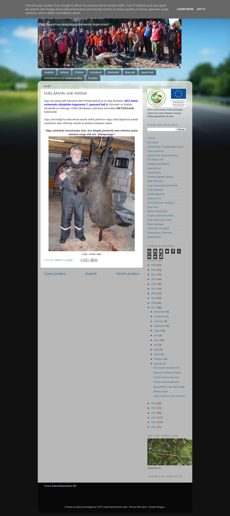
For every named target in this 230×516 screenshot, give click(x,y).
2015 (154, 408)
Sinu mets (152, 207)
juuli (156, 335)
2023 (154, 279)
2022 (154, 284)
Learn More (185, 9)
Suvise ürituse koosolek (166, 377)
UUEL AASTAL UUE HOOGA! (169, 396)
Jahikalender (154, 172)
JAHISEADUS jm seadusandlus (63, 78)
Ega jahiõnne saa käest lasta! (169, 386)
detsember (160, 311)
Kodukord (95, 72)
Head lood (147, 72)
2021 (154, 288)
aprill (157, 349)
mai (156, 344)
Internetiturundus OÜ (64, 486)
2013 (154, 417)
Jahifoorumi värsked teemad (162, 155)
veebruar (159, 359)
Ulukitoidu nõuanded (158, 228)
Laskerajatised (155, 189)
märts (157, 354)
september (160, 326)
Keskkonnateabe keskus (160, 176)
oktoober (159, 321)
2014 (154, 412)
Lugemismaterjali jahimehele (162, 185)
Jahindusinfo (154, 237)
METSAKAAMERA (157, 211)
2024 (154, 274)
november (159, 316)
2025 (154, 270)
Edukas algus (160, 391)
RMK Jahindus (155, 181)
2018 (154, 303)
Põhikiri (79, 72)
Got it (201, 9)
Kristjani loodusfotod (158, 164)
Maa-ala (130, 72)
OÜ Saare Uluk (155, 159)
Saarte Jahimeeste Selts (160, 215)
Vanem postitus (127, 274)
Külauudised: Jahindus (159, 232)
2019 (154, 298)
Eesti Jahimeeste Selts (159, 220)
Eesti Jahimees (155, 224)
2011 (154, 427)
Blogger (160, 507)
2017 (154, 307)
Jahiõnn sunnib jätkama (166, 382)
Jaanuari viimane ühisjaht (167, 372)
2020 (154, 293)
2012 (154, 422)
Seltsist (64, 72)
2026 (154, 265)
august (158, 330)
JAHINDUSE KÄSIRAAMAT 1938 (165, 146)
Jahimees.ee (154, 168)
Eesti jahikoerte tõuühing (160, 202)
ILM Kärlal (152, 142)
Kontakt (92, 78)
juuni (157, 340)
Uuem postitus (55, 274)
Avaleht (49, 72)
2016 (154, 403)
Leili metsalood (155, 151)
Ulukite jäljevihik (156, 194)
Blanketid (113, 72)
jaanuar (158, 363)
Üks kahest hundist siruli (166, 367)
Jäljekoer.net (154, 198)
